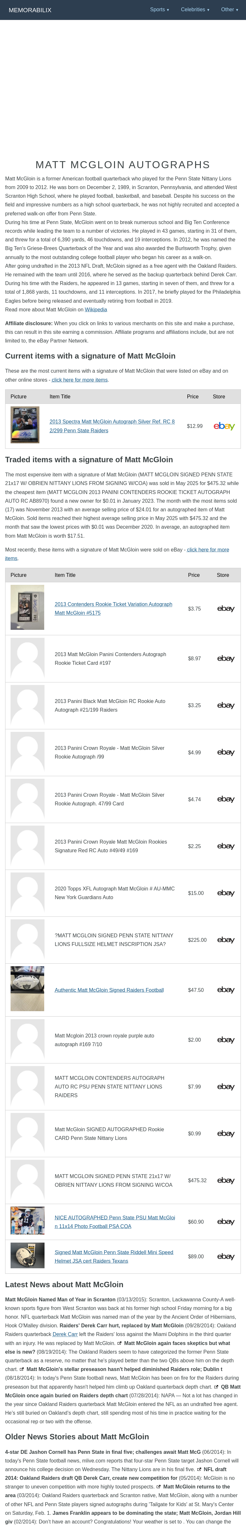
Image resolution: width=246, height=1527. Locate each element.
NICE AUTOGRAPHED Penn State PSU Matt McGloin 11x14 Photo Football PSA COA (115, 1222)
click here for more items (80, 380)
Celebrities (193, 9)
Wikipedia (96, 309)
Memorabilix (30, 10)
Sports (157, 9)
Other (227, 9)
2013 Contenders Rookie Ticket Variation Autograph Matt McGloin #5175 (113, 609)
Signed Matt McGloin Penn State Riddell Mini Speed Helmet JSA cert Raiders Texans (114, 1257)
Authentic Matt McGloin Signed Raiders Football (109, 990)
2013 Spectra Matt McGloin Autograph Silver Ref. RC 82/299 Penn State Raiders (112, 426)
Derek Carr (65, 1334)
